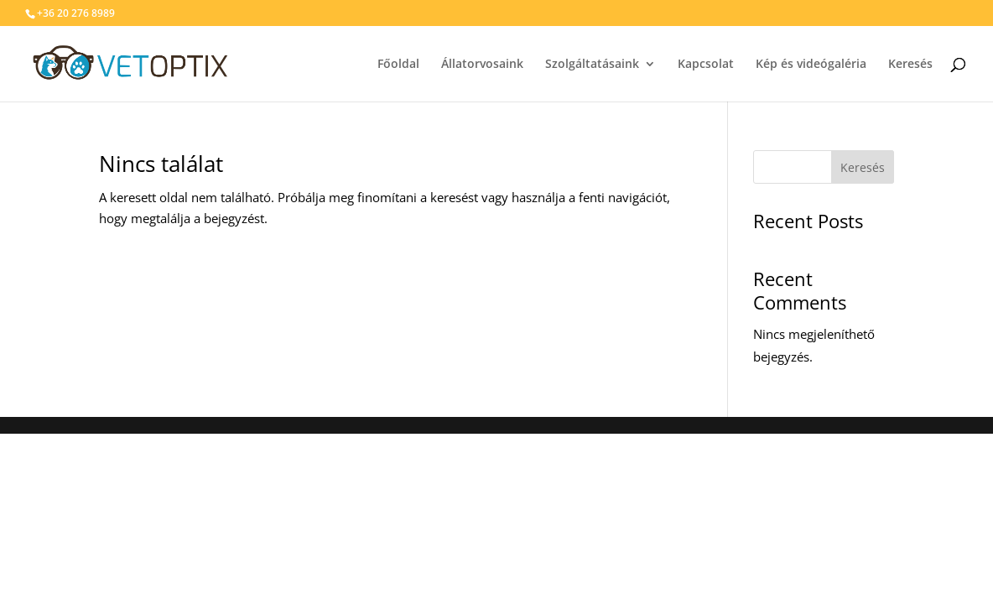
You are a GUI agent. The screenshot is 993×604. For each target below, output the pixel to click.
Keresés (862, 167)
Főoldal (446, 64)
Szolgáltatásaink (640, 64)
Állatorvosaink (530, 64)
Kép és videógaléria (858, 64)
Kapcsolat (753, 64)
